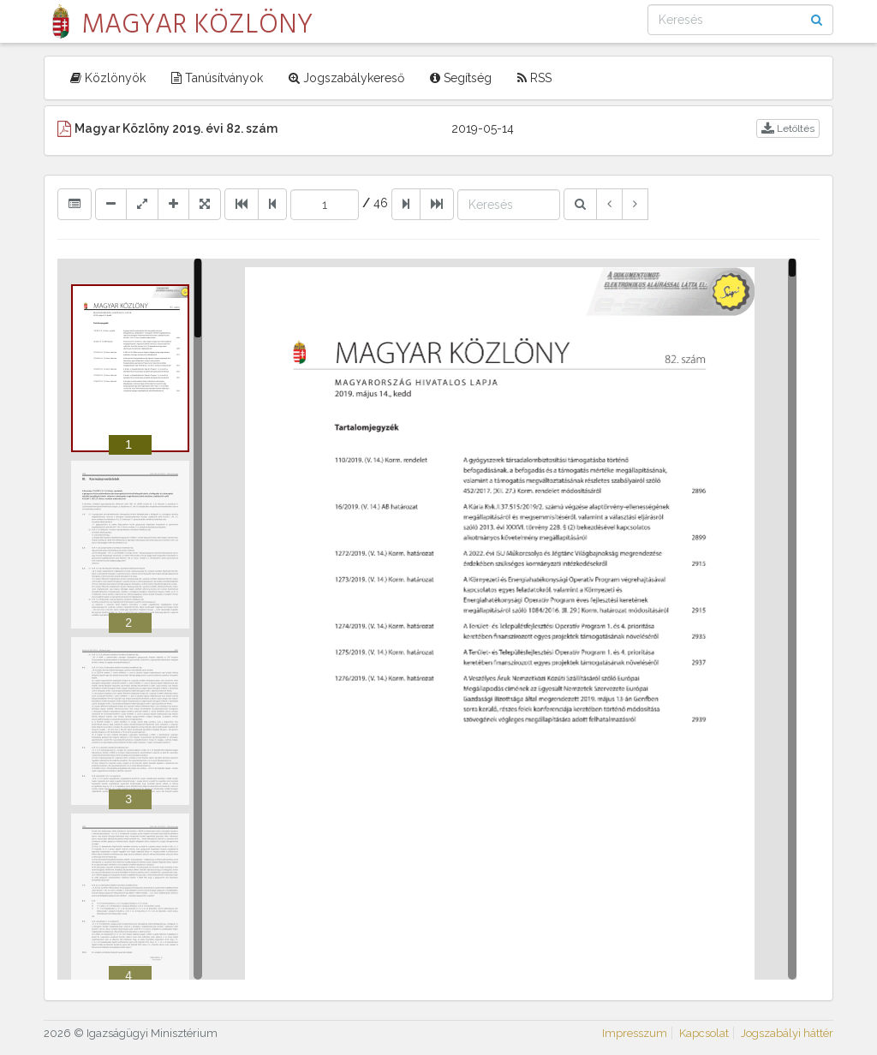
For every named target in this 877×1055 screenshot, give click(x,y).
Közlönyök (108, 78)
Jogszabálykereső (346, 78)
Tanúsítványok (217, 78)
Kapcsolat (704, 1033)
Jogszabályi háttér (787, 1033)
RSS (534, 78)
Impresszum (634, 1033)
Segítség (461, 78)
